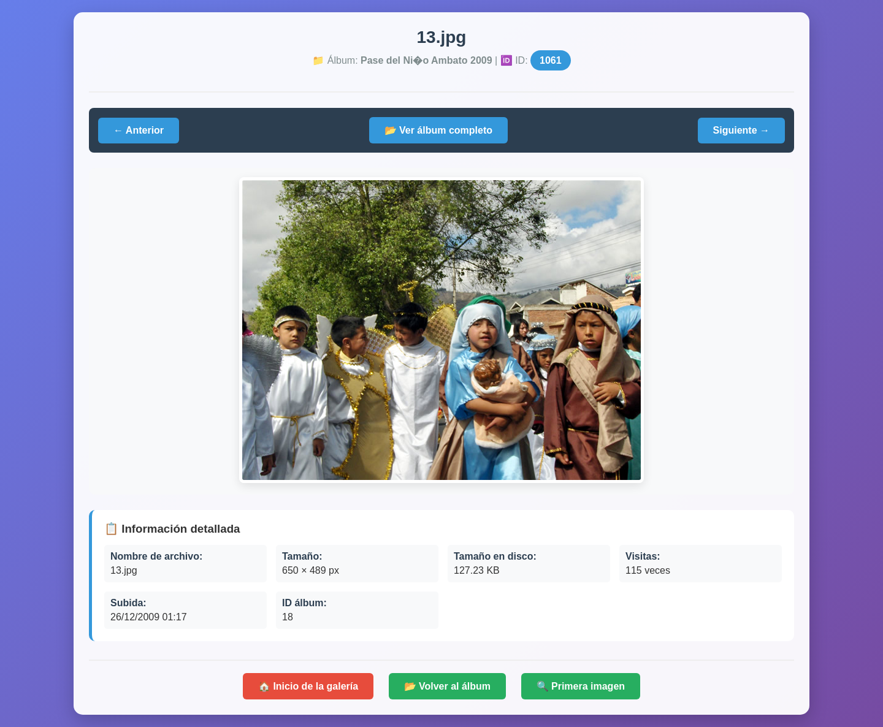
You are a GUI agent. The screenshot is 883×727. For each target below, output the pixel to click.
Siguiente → (741, 130)
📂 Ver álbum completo (438, 130)
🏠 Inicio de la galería (308, 686)
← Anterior (138, 130)
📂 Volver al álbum (447, 686)
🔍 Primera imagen (581, 686)
